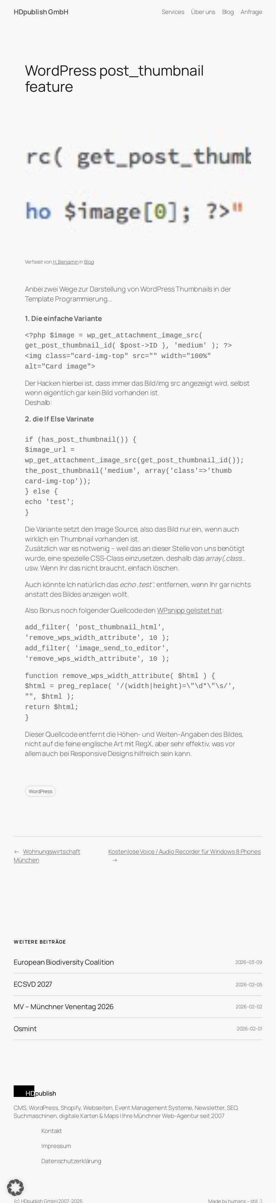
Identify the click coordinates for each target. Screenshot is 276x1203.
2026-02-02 (249, 991)
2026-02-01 (249, 1013)
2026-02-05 (249, 969)
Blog (89, 261)
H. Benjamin (66, 261)
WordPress (40, 775)
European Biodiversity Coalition (64, 947)
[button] (15, 1187)
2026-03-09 (248, 946)
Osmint (25, 1013)
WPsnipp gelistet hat (189, 601)
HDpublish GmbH (41, 11)
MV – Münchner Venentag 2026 (63, 991)
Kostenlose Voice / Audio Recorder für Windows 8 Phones (184, 836)
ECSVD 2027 (33, 969)
